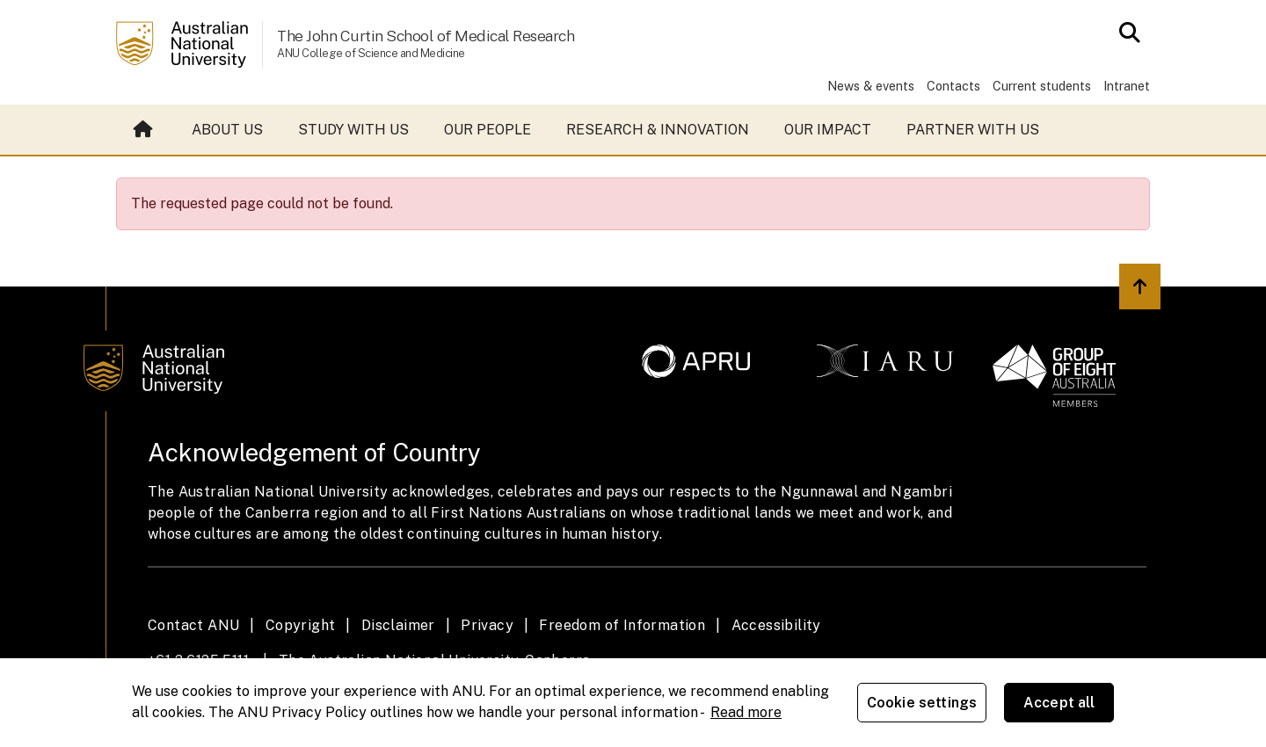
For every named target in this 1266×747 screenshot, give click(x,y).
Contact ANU (193, 625)
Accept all (1059, 702)
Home (143, 130)
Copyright (301, 625)
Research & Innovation (657, 129)
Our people (487, 129)
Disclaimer (398, 625)
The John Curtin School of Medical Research (425, 35)
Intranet (1126, 85)
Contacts (953, 85)
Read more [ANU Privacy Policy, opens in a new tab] (746, 712)
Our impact (827, 129)
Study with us (353, 129)
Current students (1042, 85)
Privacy (487, 625)
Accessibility (776, 625)
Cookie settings (922, 702)
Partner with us (972, 129)
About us (227, 129)
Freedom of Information (622, 625)
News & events (870, 85)
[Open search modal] (1125, 32)
